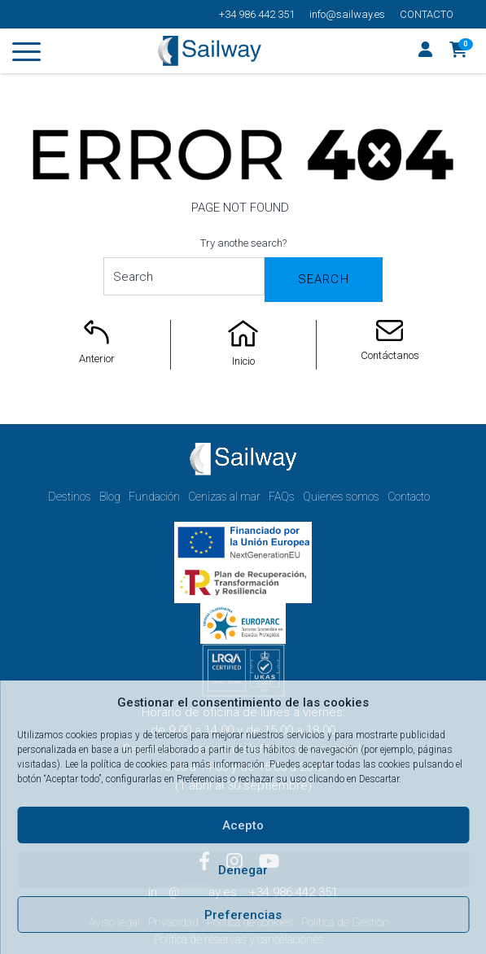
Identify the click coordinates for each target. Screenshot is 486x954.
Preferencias (243, 915)
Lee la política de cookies (116, 764)
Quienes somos (341, 496)
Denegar (243, 870)
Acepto (243, 825)
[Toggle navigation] (26, 54)
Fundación (154, 496)
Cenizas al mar (224, 496)
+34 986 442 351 (257, 14)
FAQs (282, 496)
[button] (458, 51)
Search (323, 279)
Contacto (426, 14)
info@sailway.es (347, 14)
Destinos (69, 496)
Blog (109, 496)
